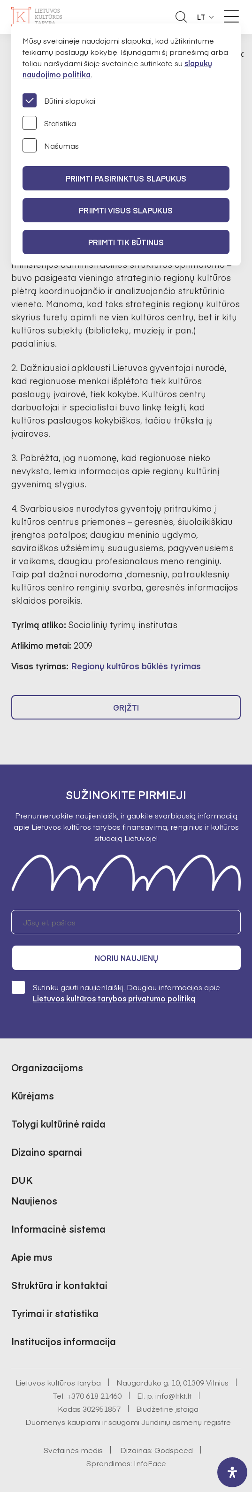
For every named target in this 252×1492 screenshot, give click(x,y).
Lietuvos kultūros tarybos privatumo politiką (114, 998)
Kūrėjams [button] (32, 1095)
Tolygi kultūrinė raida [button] (58, 1123)
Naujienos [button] (34, 1200)
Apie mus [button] (32, 1256)
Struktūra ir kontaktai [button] (59, 1285)
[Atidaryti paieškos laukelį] (181, 17)
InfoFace (150, 1463)
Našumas (51, 145)
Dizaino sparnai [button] (46, 1151)
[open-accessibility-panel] (232, 1472)
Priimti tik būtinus (126, 242)
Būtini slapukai (59, 100)
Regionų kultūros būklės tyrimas (136, 666)
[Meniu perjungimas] (231, 16)
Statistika (49, 123)
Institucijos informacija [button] (63, 1341)
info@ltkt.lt (173, 1395)
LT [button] (201, 17)
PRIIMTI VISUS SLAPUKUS (126, 210)
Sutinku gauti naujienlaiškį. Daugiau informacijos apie (115, 992)
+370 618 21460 (94, 1395)
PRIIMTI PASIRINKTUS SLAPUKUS (126, 178)
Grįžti (126, 707)
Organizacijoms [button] (47, 1067)
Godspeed (173, 1450)
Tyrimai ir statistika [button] (55, 1313)
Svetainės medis (73, 1450)
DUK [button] (21, 1180)
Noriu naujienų (126, 958)
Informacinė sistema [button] (58, 1228)
